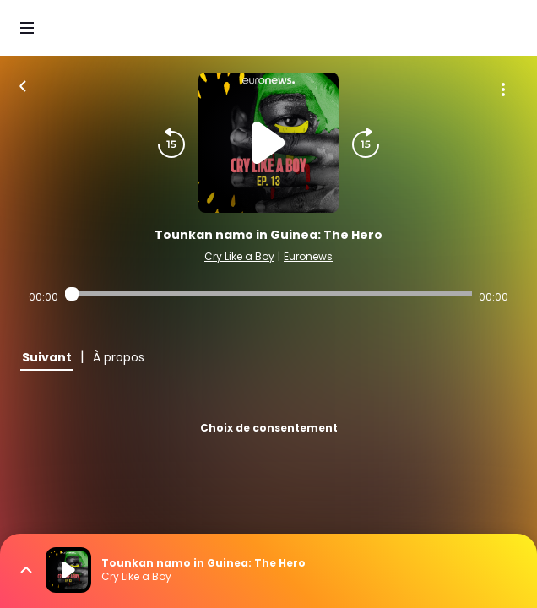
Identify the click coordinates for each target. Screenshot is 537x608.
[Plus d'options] (503, 89)
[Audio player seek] (269, 294)
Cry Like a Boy (239, 256)
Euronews (308, 256)
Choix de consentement (269, 428)
